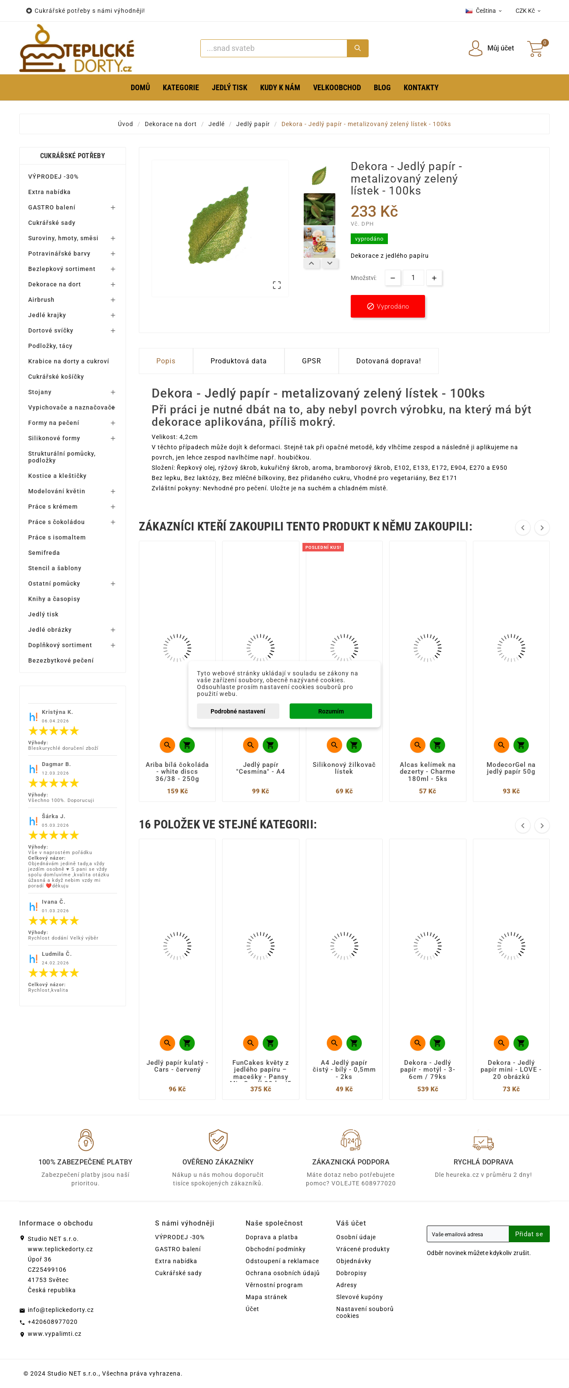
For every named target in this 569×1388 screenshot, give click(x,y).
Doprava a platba (272, 1237)
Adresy (346, 1285)
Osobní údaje (356, 1237)
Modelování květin (56, 491)
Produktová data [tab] (239, 361)
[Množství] (413, 278)
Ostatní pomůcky (54, 583)
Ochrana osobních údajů (283, 1273)
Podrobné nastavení (238, 710)
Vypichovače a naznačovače (71, 407)
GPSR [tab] (311, 361)
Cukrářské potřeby (72, 156)
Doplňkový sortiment (60, 645)
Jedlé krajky (47, 315)
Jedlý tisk (43, 614)
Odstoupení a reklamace (282, 1261)
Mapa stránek (266, 1297)
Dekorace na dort (54, 284)
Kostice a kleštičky (57, 475)
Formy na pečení (53, 422)
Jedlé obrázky (50, 629)
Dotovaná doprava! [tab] (388, 361)
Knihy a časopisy (54, 598)
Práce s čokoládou (56, 522)
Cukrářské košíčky (56, 376)
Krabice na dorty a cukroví (68, 361)
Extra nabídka (49, 192)
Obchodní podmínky (276, 1249)
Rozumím (331, 710)
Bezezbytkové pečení (61, 660)
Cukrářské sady (52, 222)
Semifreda (44, 552)
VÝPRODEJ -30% (53, 176)
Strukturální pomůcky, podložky (62, 457)
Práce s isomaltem (57, 537)
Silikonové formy (54, 438)
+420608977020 (53, 1321)
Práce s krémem (53, 506)
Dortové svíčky (50, 330)
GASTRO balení (52, 207)
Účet (252, 1308)
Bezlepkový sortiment (62, 268)
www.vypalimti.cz (55, 1333)
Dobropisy (351, 1273)
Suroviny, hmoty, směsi (63, 238)
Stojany (40, 392)
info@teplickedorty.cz (61, 1309)
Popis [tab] (166, 361)
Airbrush (41, 299)
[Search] (274, 48)
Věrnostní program (274, 1285)
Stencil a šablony (55, 568)
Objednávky (354, 1261)
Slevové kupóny (359, 1297)
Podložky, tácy (50, 345)
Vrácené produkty (363, 1249)
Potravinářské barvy (59, 253)
